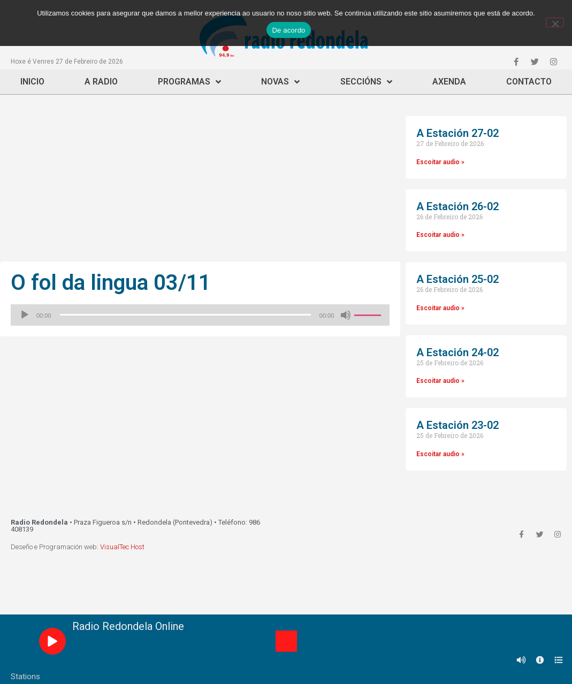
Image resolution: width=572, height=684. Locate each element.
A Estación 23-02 (457, 425)
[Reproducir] (24, 315)
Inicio (32, 81)
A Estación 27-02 (457, 133)
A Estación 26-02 (457, 206)
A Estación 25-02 (457, 279)
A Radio (101, 81)
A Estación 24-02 (457, 352)
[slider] (185, 315)
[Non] (555, 22)
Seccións (366, 81)
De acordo (288, 30)
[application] (200, 315)
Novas (280, 81)
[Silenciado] (345, 315)
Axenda (449, 81)
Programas (189, 81)
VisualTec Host (122, 547)
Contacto (529, 81)
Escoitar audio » (440, 162)
